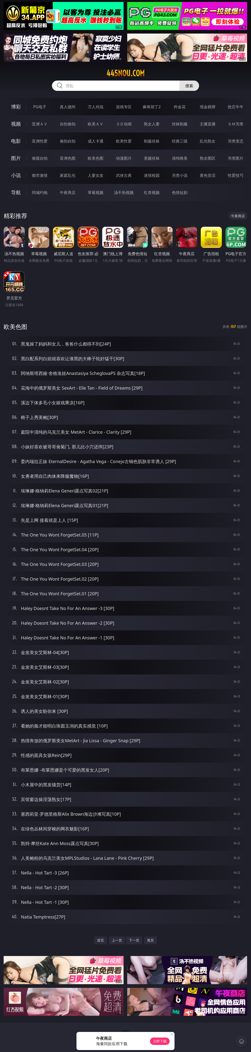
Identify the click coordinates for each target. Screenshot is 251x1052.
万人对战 (95, 106)
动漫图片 (124, 158)
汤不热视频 (124, 192)
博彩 (16, 106)
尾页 (150, 940)
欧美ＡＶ (95, 124)
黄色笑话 (207, 175)
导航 (16, 192)
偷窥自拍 (40, 158)
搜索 (189, 85)
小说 (16, 175)
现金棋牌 (207, 106)
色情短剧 (180, 192)
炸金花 (180, 106)
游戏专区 (124, 106)
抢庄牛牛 (235, 106)
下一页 (134, 940)
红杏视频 (152, 192)
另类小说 (180, 175)
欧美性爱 (124, 141)
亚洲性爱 (40, 141)
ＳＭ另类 (235, 124)
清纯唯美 (180, 158)
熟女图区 (207, 158)
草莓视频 (95, 192)
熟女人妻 (152, 124)
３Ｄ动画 (124, 124)
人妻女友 (95, 175)
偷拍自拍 (67, 141)
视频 (16, 123)
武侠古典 (124, 175)
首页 (100, 940)
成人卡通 (95, 141)
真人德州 (67, 106)
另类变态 (235, 141)
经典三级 (180, 141)
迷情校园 (152, 175)
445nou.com (125, 73)
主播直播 (207, 124)
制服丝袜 (152, 141)
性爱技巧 (235, 175)
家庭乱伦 (67, 175)
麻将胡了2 (152, 106)
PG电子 (39, 106)
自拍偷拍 (67, 124)
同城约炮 (40, 192)
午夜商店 (67, 192)
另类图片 (235, 158)
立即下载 (160, 1041)
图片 (16, 158)
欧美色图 (95, 158)
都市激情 (40, 175)
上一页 (117, 940)
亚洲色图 (67, 158)
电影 (16, 141)
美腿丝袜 (152, 158)
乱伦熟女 (207, 141)
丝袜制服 (180, 124)
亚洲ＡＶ (40, 124)
